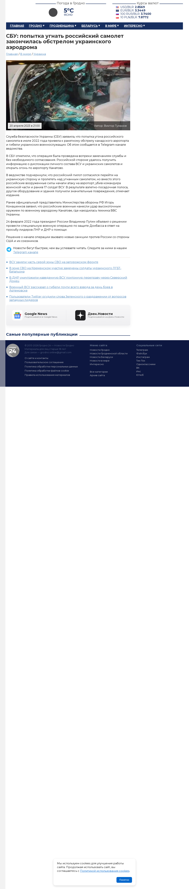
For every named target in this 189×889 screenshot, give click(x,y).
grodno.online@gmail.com (55, 352)
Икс (138, 371)
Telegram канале (25, 252)
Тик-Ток (140, 360)
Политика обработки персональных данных (51, 366)
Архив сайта (97, 375)
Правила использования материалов (47, 374)
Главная (17, 26)
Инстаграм (143, 357)
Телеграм (142, 349)
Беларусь (89, 26)
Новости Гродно (100, 349)
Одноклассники (145, 364)
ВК (138, 367)
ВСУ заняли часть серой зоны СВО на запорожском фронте (53, 262)
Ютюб (140, 374)
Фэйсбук (141, 353)
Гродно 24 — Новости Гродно (12, 350)
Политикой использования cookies (104, 871)
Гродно (35, 26)
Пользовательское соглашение (44, 362)
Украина (39, 54)
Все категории (99, 371)
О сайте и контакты (36, 358)
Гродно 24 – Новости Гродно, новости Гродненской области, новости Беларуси (17, 11)
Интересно (133, 26)
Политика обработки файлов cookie (47, 370)
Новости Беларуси (101, 357)
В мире (110, 26)
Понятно (124, 879)
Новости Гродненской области (109, 353)
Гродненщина (62, 26)
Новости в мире (100, 360)
